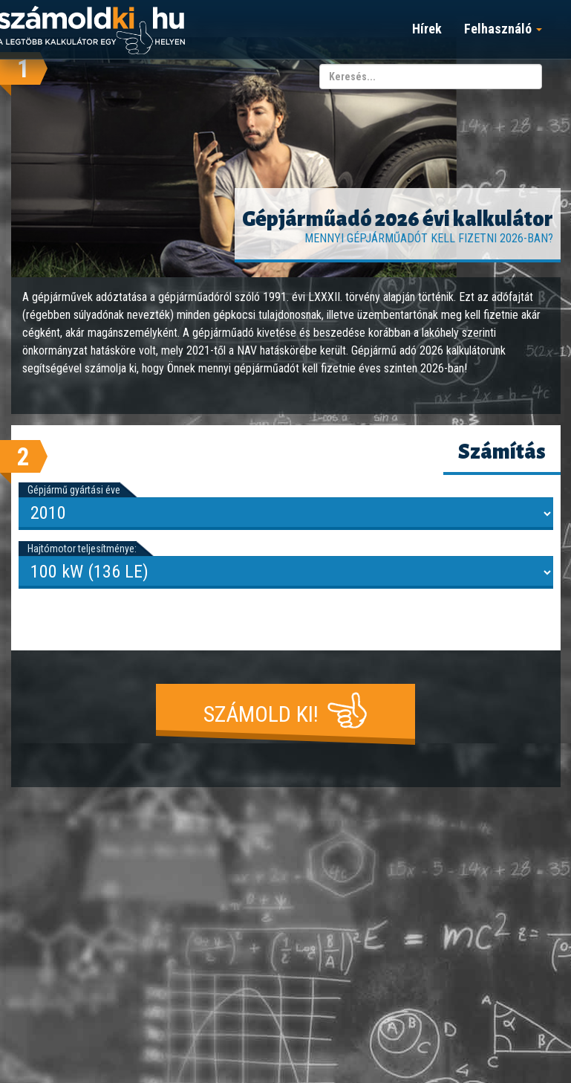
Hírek (427, 28)
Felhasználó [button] (503, 28)
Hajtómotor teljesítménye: (82, 549)
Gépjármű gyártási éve (73, 490)
